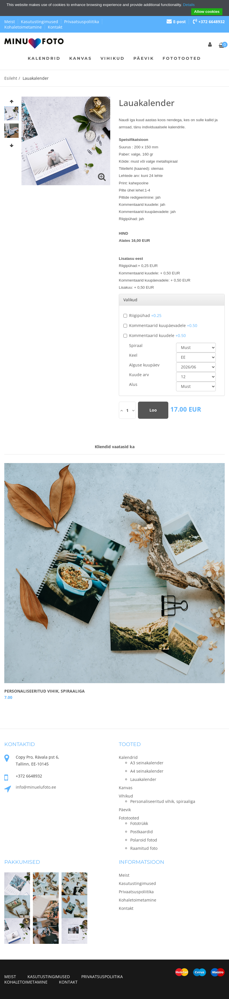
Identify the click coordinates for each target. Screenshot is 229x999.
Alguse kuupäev (144, 365)
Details (189, 5)
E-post (176, 21)
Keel (133, 355)
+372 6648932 (209, 21)
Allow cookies (207, 11)
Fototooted (182, 58)
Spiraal (136, 345)
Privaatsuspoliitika (81, 21)
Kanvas (80, 58)
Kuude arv (139, 374)
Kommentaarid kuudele (154, 335)
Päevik (143, 58)
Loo (153, 410)
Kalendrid (44, 58)
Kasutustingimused (39, 21)
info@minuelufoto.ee (36, 787)
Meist (9, 21)
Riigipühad (142, 315)
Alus (133, 384)
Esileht (10, 78)
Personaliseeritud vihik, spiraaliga (44, 691)
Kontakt (55, 27)
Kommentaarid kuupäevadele (160, 325)
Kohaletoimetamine (23, 27)
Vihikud (112, 58)
